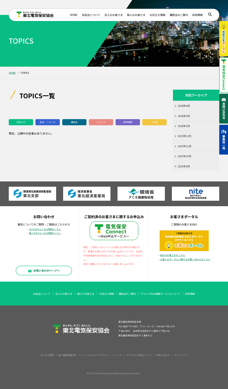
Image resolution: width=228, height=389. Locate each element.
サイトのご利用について (139, 355)
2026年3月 (184, 116)
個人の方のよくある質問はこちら (45, 233)
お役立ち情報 (157, 15)
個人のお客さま (136, 15)
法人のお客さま (113, 15)
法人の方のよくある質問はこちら (45, 229)
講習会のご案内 (179, 15)
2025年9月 (184, 166)
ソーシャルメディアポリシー (95, 355)
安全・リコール (48, 122)
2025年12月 (184, 136)
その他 (154, 122)
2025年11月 (184, 146)
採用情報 (197, 15)
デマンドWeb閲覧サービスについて (160, 293)
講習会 (74, 122)
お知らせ (20, 122)
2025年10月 (184, 156)
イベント (101, 122)
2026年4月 (184, 106)
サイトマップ (181, 355)
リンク (118, 355)
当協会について (91, 15)
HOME (74, 15)
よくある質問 (47, 355)
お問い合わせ (163, 355)
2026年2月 (184, 126)
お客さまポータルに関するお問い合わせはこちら (185, 259)
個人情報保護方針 (67, 355)
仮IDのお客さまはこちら (172, 255)
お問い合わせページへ (44, 270)
